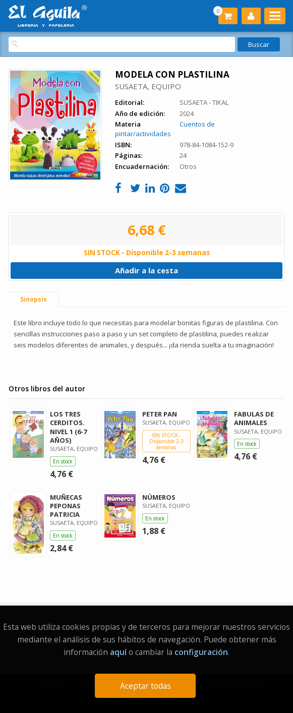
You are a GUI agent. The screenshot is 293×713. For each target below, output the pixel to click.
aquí (118, 652)
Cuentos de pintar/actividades (165, 129)
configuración (201, 652)
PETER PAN (159, 414)
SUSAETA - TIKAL (204, 102)
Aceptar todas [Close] (145, 685)
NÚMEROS (158, 497)
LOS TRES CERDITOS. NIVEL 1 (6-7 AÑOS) (68, 426)
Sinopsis (33, 299)
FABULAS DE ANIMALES (254, 418)
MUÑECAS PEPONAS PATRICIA (66, 506)
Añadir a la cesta (146, 270)
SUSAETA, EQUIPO (148, 86)
